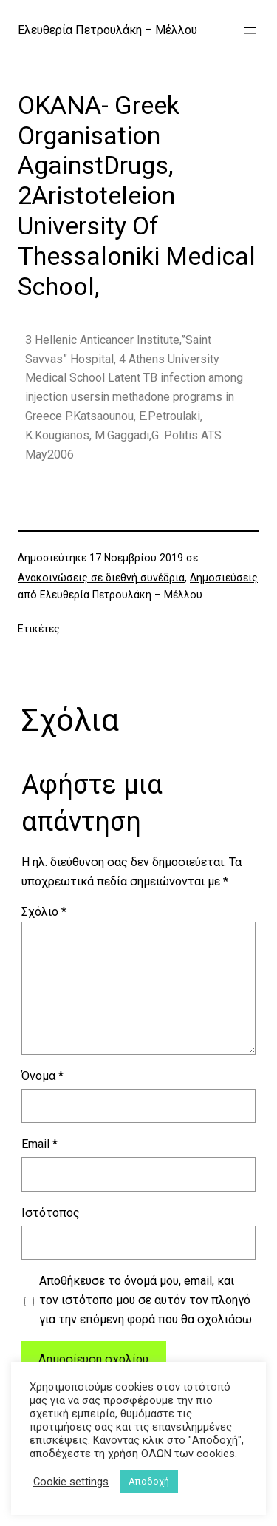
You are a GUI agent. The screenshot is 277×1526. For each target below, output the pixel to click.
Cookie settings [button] (71, 1481)
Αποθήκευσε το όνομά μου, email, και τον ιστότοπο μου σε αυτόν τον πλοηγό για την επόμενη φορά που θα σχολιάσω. (146, 1300)
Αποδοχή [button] (149, 1481)
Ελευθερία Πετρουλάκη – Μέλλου (107, 30)
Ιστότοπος (50, 1213)
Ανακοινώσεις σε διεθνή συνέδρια (101, 578)
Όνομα (42, 1076)
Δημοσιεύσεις (224, 578)
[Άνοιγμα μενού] (250, 30)
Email (39, 1144)
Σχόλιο (43, 912)
